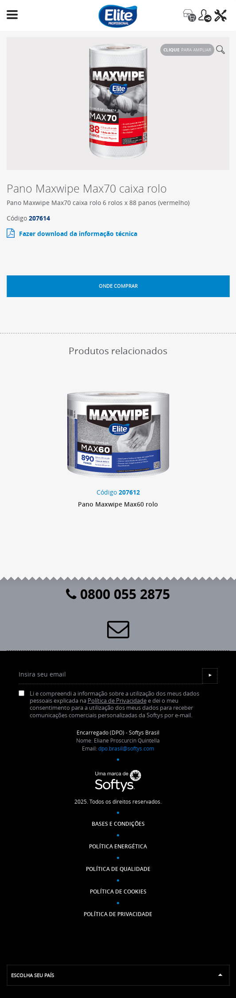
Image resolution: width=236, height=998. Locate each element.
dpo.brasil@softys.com (126, 748)
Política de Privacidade (117, 700)
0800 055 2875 (118, 594)
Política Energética (118, 846)
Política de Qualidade (118, 869)
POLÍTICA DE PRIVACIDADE (118, 914)
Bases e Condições (118, 824)
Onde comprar (118, 285)
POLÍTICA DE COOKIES (118, 891)
